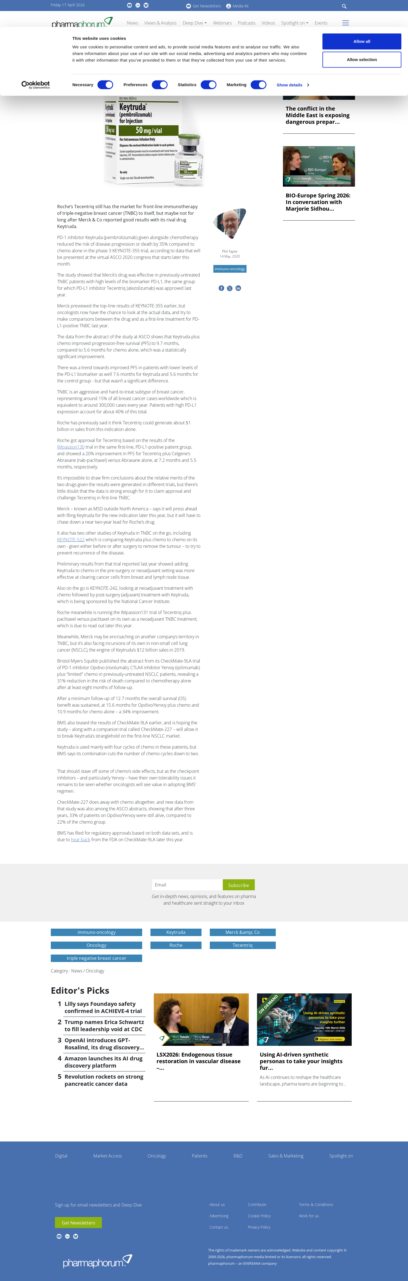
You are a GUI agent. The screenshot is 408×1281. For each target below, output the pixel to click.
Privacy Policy (259, 1227)
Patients (199, 1156)
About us (217, 1204)
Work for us (309, 1215)
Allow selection (362, 32)
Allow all (362, 14)
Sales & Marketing (285, 1156)
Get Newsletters (78, 1223)
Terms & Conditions (316, 1204)
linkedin (67, 1236)
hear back (80, 840)
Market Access (107, 1156)
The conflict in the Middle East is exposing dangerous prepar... (317, 115)
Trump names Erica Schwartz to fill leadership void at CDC (104, 1025)
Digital (61, 1156)
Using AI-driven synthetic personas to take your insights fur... (301, 1061)
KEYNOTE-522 (70, 540)
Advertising (219, 1215)
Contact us (219, 1227)
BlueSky (75, 1236)
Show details (290, 58)
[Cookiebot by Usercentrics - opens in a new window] (36, 58)
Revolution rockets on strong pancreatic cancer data (104, 1080)
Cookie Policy (259, 1215)
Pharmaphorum (97, 1261)
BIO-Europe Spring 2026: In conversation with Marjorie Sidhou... (318, 202)
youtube (59, 1236)
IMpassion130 (70, 447)
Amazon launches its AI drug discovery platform (103, 1062)
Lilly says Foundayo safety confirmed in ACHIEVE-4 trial (103, 1007)
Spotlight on (341, 1156)
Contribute (257, 1204)
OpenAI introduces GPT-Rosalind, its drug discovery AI (102, 1047)
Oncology (157, 1156)
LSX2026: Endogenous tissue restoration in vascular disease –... (199, 1061)
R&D (238, 1156)
